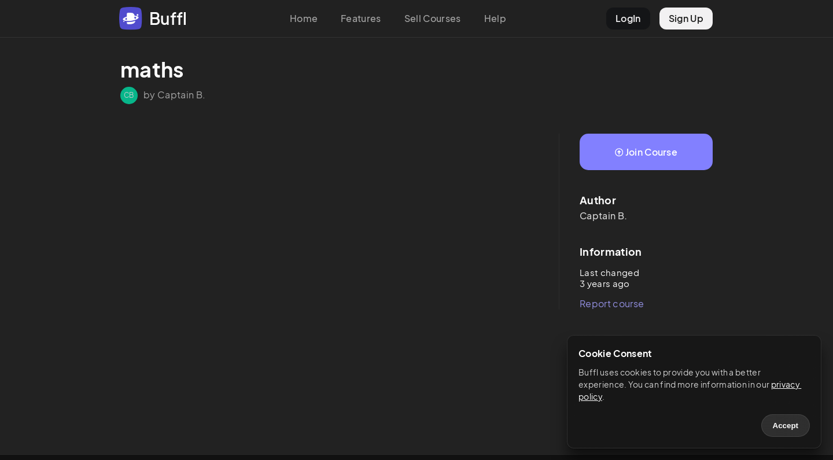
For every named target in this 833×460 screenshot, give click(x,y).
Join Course (646, 152)
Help (495, 18)
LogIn (628, 18)
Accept (785, 425)
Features (361, 18)
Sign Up (686, 18)
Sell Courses (432, 18)
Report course (612, 303)
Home (304, 18)
